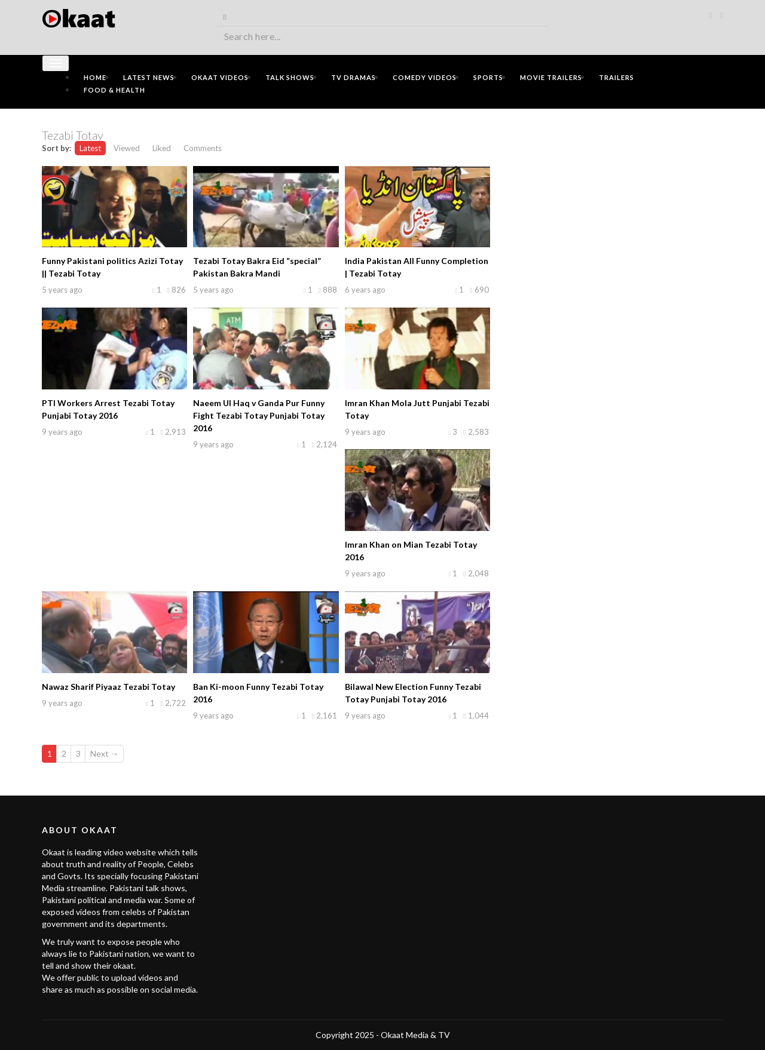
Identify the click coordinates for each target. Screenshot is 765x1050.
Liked (161, 148)
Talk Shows (289, 77)
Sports (488, 77)
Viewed (127, 148)
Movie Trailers (551, 77)
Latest (90, 148)
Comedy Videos (425, 77)
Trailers (616, 77)
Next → (104, 753)
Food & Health (114, 90)
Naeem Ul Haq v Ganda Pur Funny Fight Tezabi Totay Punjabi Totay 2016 (259, 415)
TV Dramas (353, 77)
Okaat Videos (220, 77)
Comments (202, 148)
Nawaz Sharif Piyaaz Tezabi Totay (108, 686)
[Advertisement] (615, 201)
